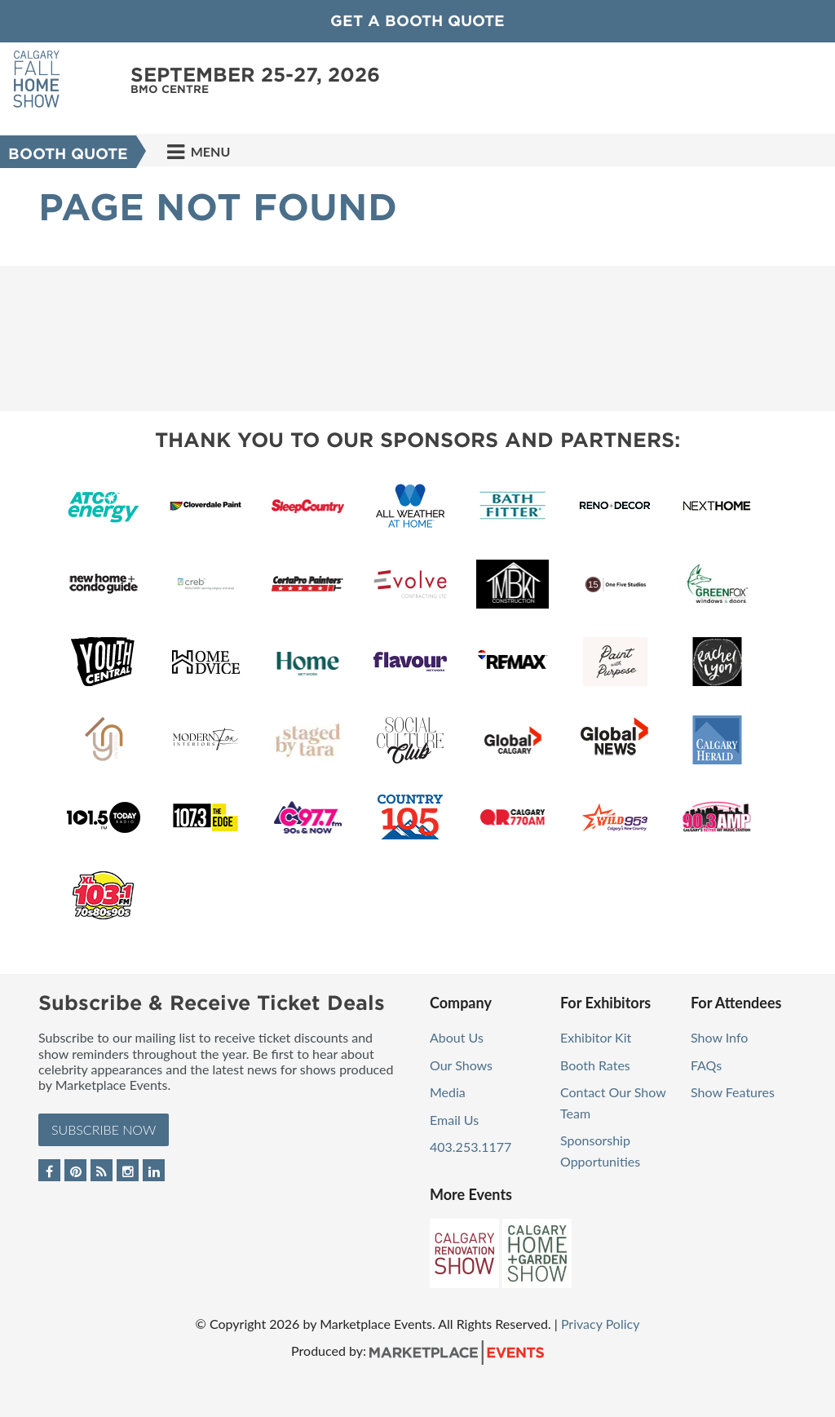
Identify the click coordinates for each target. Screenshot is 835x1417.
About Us (457, 1037)
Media (448, 1092)
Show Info (719, 1037)
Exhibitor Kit (595, 1037)
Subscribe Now (103, 1129)
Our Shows (461, 1065)
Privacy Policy (600, 1323)
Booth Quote (68, 153)
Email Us (454, 1119)
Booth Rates (595, 1065)
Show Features (733, 1092)
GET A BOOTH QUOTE (417, 20)
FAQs (706, 1065)
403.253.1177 (470, 1146)
